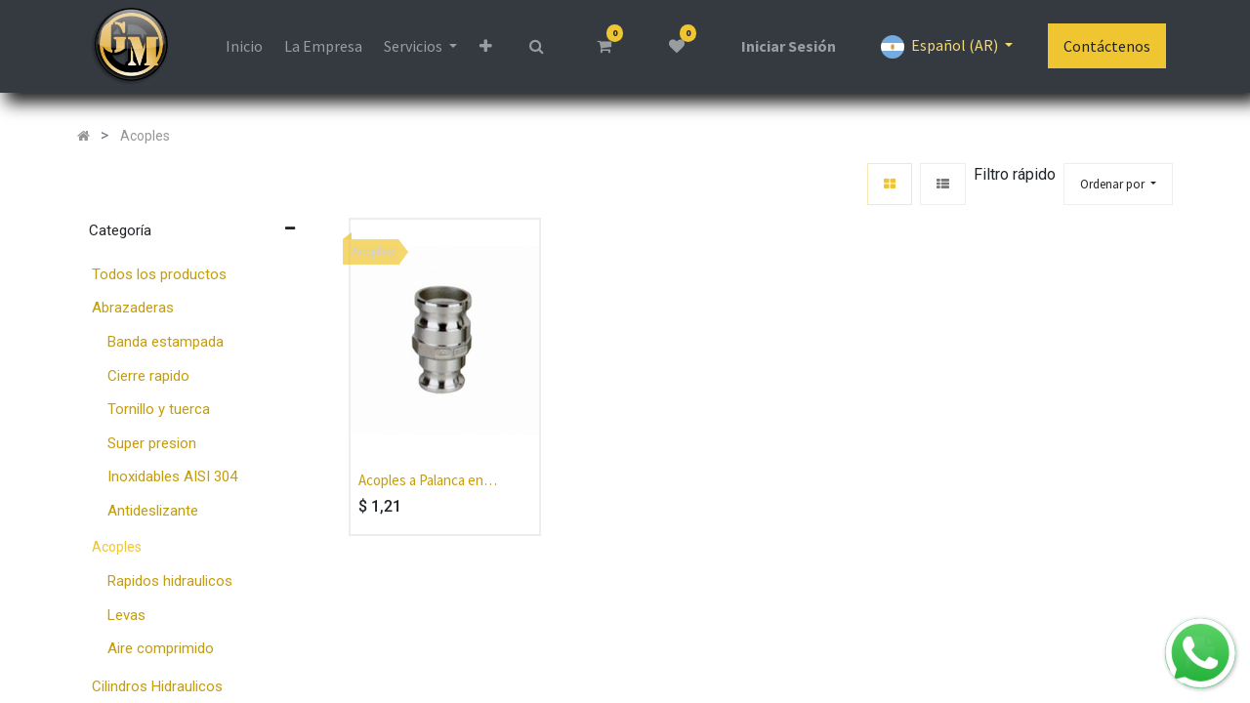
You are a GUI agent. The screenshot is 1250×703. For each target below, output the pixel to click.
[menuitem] (243, 45)
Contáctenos (1106, 46)
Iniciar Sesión (788, 46)
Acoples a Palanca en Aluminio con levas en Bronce (422, 481)
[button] (486, 45)
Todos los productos (159, 274)
